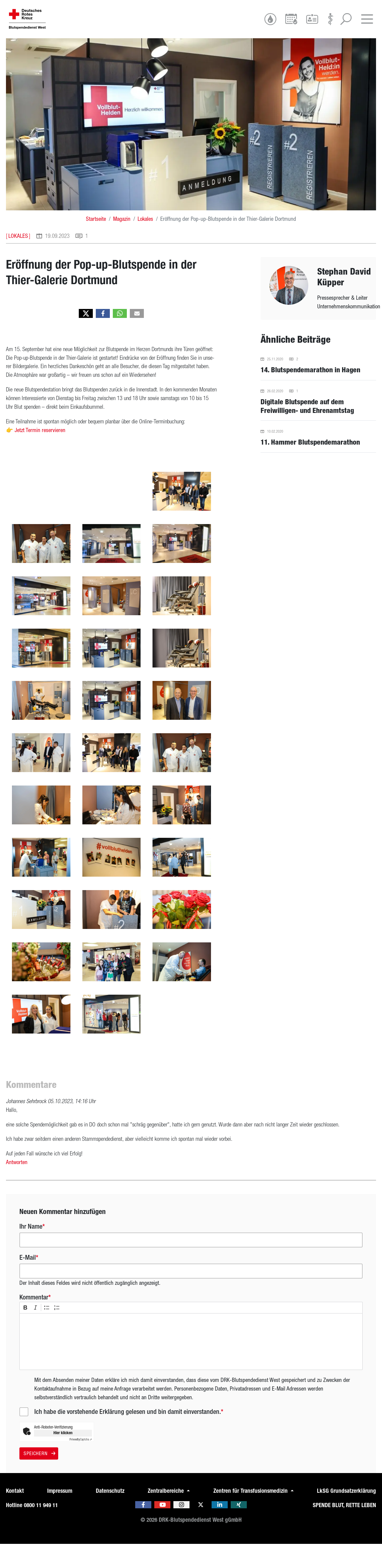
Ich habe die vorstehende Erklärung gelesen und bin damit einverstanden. (127, 1425)
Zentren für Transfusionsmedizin (251, 1504)
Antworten (16, 1175)
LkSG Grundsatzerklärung (346, 1504)
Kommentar (33, 1310)
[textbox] (191, 1354)
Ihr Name (30, 1239)
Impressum (59, 1504)
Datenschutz (110, 1504)
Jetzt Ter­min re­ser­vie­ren (40, 443)
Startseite (96, 232)
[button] (86, 326)
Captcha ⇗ (81, 1452)
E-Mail (27, 1270)
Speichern (39, 1466)
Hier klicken (63, 1446)
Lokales (145, 232)
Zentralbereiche (166, 1504)
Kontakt (15, 1504)
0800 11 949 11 (41, 1518)
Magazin (121, 232)
